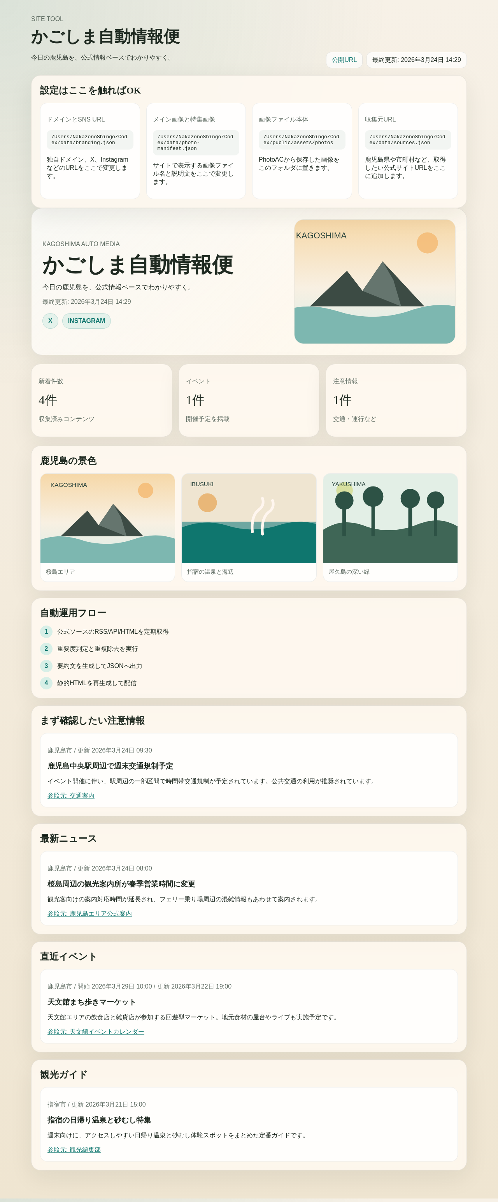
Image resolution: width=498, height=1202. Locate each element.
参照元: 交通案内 (71, 799)
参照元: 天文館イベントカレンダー (95, 1035)
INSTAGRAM (86, 324)
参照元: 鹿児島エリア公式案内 (89, 917)
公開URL (344, 59)
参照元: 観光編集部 (74, 1153)
